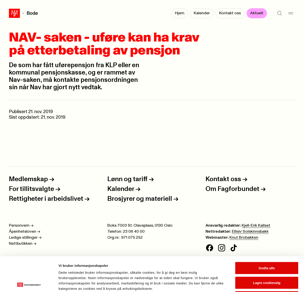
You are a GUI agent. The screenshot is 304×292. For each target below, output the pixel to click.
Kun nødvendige (267, 263)
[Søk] (279, 13)
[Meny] (290, 13)
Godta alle (267, 233)
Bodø (21, 13)
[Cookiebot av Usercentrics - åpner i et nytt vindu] (28, 283)
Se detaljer (240, 283)
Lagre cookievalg (267, 248)
